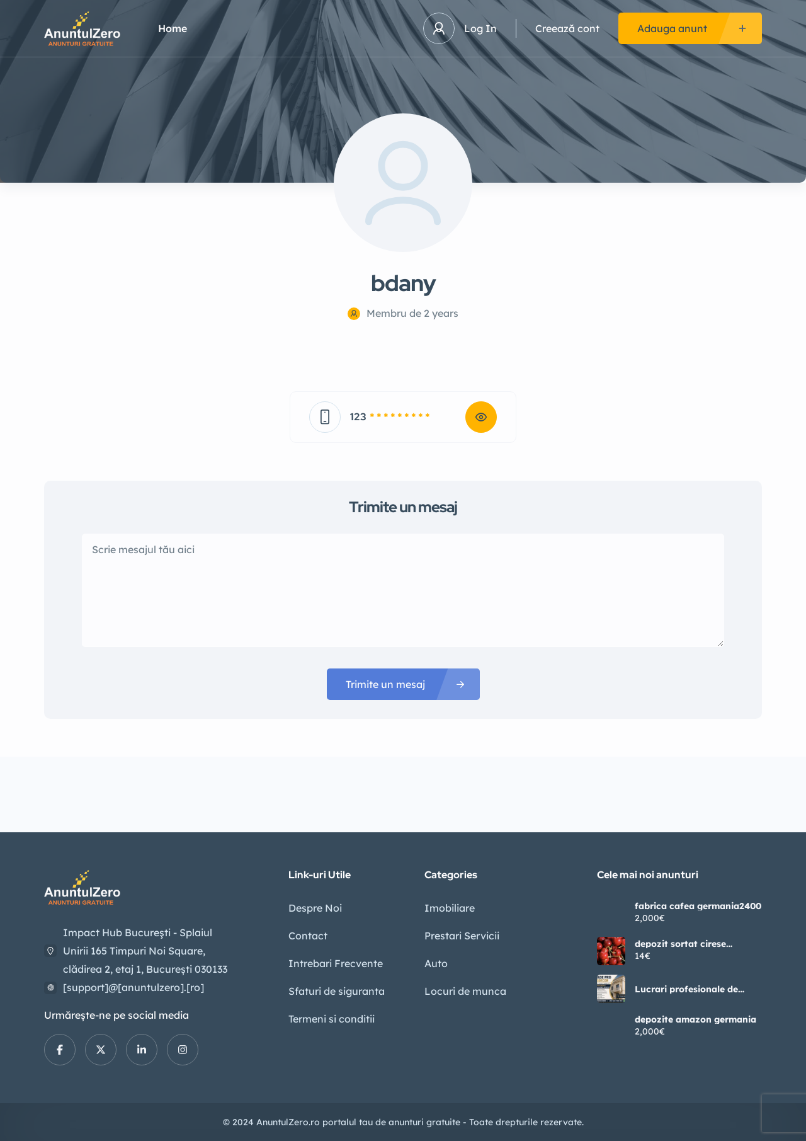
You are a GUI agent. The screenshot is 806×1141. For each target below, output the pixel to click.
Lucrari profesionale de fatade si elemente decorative (686, 989)
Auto (436, 963)
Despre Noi (315, 908)
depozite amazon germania (695, 1019)
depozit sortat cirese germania (680, 943)
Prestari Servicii (461, 935)
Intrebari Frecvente (335, 963)
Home (172, 28)
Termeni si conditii (331, 1018)
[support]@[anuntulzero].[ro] (133, 987)
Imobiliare (449, 908)
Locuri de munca (465, 991)
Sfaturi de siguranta (336, 991)
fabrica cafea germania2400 (698, 906)
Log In (480, 28)
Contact (307, 935)
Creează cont (567, 28)
